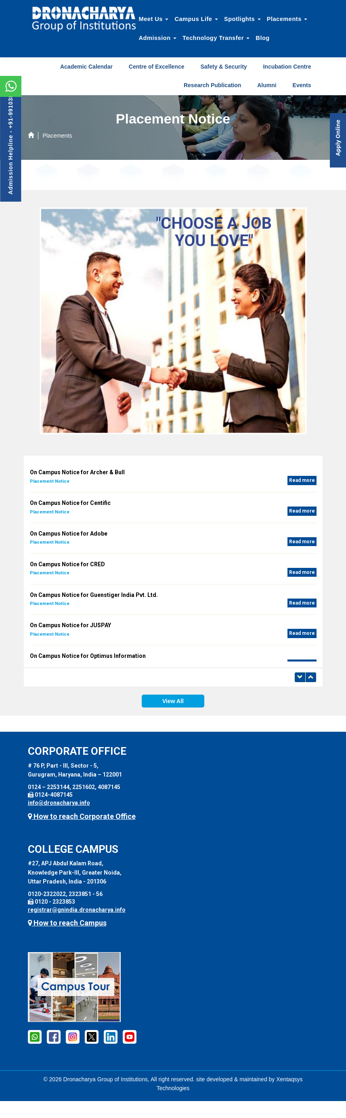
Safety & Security (223, 66)
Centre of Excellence (157, 66)
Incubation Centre (287, 66)
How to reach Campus (67, 923)
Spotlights (242, 19)
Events (302, 85)
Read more (302, 480)
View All (173, 701)
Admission (158, 38)
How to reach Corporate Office (82, 816)
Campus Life (196, 19)
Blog (262, 38)
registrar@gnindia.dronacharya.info (77, 910)
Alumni (266, 85)
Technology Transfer (216, 38)
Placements (287, 19)
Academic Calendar (86, 66)
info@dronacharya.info (59, 803)
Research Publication (212, 85)
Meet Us (154, 19)
